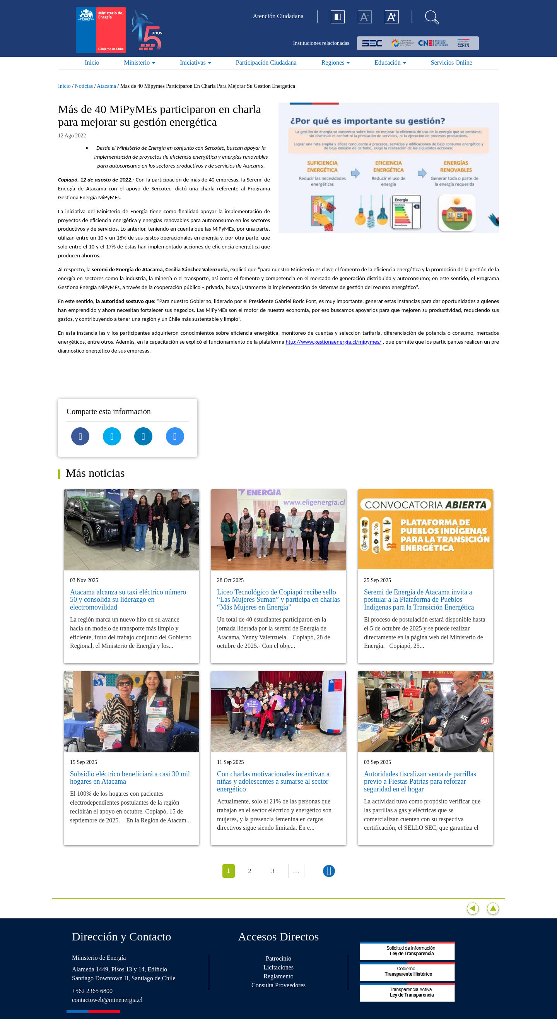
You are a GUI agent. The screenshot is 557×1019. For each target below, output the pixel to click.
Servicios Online (451, 62)
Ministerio (139, 62)
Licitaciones (278, 967)
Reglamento (278, 976)
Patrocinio (278, 958)
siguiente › (329, 871)
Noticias (84, 86)
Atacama (106, 86)
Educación (390, 62)
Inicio (92, 62)
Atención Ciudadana (278, 16)
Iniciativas (195, 62)
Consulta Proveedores (278, 985)
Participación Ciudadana (266, 62)
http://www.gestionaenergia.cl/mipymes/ (333, 341)
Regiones (335, 62)
